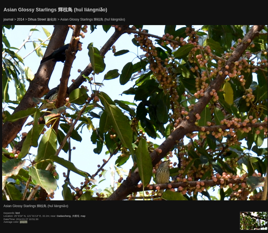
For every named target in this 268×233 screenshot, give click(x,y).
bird (18, 213)
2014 (20, 19)
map (83, 216)
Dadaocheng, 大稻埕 (68, 216)
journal (8, 19)
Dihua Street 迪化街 (42, 19)
